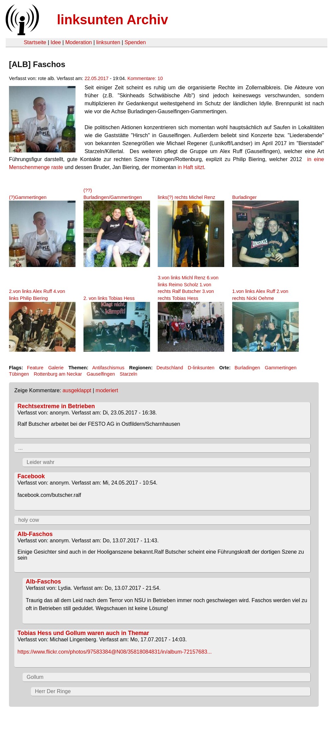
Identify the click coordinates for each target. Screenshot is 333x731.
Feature (35, 367)
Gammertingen (280, 367)
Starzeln (128, 374)
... (20, 448)
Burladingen (247, 367)
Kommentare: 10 (145, 78)
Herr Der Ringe (53, 691)
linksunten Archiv (112, 19)
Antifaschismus (108, 367)
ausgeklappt (77, 390)
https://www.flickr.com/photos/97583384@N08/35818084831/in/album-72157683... (115, 652)
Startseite (35, 42)
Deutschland (169, 367)
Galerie (56, 367)
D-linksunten (201, 367)
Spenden (135, 42)
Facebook (31, 476)
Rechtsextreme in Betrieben (56, 406)
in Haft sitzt (191, 167)
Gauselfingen (101, 374)
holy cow (28, 520)
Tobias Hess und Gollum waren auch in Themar (83, 633)
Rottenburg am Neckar (58, 374)
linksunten (108, 42)
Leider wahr (41, 462)
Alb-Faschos (35, 534)
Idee (56, 42)
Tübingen (19, 374)
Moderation (78, 42)
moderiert (106, 390)
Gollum (35, 677)
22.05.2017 (96, 78)
